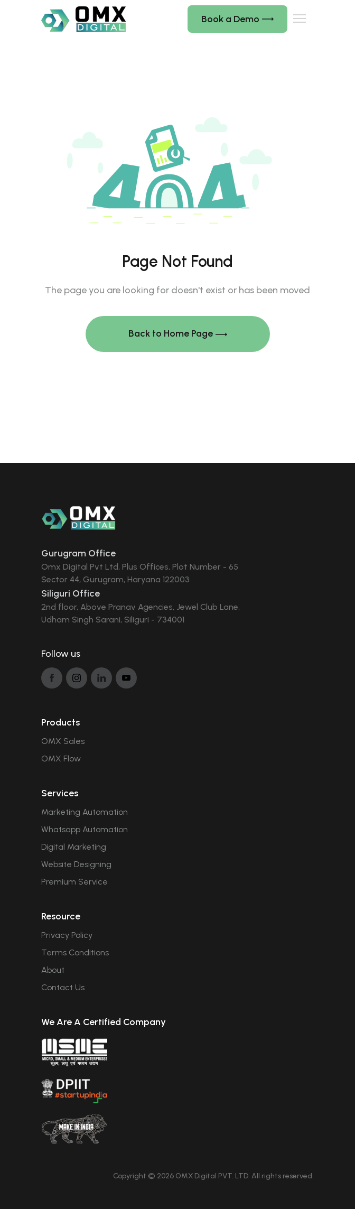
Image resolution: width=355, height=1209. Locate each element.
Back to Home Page (177, 334)
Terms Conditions (75, 952)
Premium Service (74, 882)
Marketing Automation (84, 812)
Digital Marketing (73, 847)
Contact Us (63, 987)
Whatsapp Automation (84, 829)
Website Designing (76, 864)
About (52, 970)
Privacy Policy (66, 935)
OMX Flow (61, 759)
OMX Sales (63, 741)
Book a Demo (237, 19)
